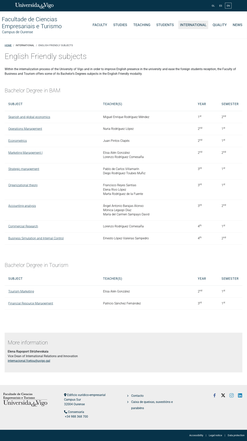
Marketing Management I (25, 153)
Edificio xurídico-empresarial (86, 395)
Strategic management (23, 169)
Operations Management (25, 129)
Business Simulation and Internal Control (36, 238)
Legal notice (215, 435)
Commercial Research (23, 226)
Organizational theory (23, 185)
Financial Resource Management (30, 303)
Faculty (100, 25)
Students (165, 25)
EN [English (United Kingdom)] (228, 5)
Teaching (141, 25)
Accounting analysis (22, 206)
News (237, 25)
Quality (220, 25)
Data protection (236, 435)
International (193, 25)
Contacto (137, 396)
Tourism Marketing (21, 291)
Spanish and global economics (29, 117)
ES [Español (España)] (220, 5)
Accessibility (196, 435)
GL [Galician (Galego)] (213, 5)
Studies (120, 25)
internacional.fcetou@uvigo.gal (29, 361)
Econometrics (17, 141)
